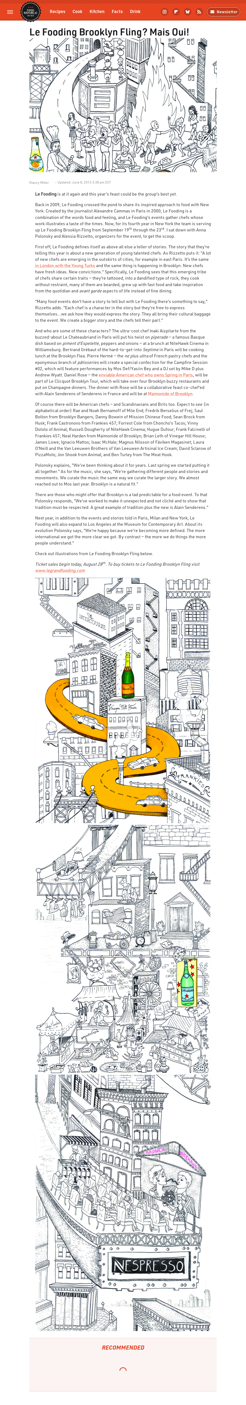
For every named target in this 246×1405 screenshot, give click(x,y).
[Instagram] (164, 12)
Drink (135, 11)
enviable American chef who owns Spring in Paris (146, 374)
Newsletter (223, 11)
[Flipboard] (176, 12)
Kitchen (97, 11)
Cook (77, 11)
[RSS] (199, 12)
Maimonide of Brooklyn (170, 393)
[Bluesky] (187, 12)
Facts (117, 11)
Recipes (57, 11)
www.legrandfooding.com (60, 570)
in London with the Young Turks (65, 265)
